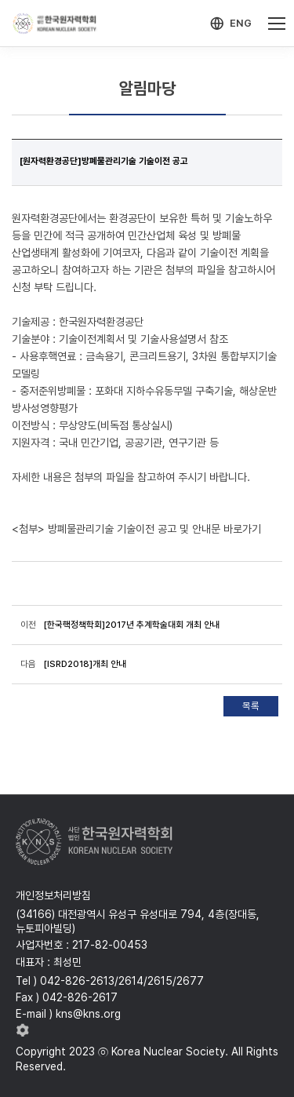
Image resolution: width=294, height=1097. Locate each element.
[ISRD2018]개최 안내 (85, 663)
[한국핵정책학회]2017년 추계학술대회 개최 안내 (132, 624)
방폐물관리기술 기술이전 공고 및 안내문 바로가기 (154, 529)
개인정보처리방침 (53, 895)
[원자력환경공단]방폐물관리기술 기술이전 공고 (104, 160)
